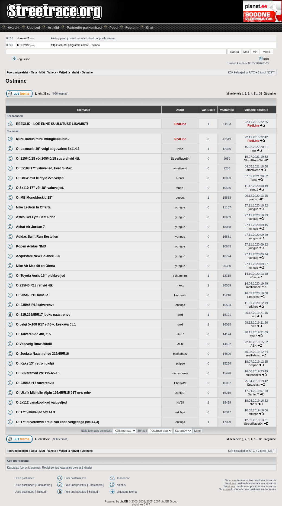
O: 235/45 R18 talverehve (35, 305)
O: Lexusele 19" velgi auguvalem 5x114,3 (47, 149)
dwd (180, 314)
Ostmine (87, 72)
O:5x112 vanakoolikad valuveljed (41, 402)
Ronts (180, 178)
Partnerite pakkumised (84, 28)
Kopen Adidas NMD (31, 246)
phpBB (124, 501)
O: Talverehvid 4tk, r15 (33, 334)
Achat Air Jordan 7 (30, 227)
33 (260, 93)
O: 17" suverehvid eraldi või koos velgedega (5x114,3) (57, 422)
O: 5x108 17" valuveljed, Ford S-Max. (44, 168)
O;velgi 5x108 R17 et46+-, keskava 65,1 (46, 324)
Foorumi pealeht (17, 72)
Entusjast (180, 295)
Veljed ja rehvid (69, 72)
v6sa (253, 277)
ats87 (180, 334)
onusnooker (180, 373)
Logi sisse (21, 59)
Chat (149, 28)
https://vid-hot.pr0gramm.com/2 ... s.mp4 (75, 45)
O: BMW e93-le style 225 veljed (39, 178)
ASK (180, 344)
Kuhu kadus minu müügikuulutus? (42, 139)
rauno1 (180, 187)
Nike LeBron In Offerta (33, 207)
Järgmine (270, 93)
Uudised (33, 28)
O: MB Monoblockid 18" (34, 197)
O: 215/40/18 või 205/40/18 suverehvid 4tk (48, 158)
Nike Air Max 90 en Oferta (35, 266)
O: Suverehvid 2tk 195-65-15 (37, 373)
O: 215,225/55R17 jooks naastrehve (43, 315)
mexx (180, 285)
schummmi (180, 275)
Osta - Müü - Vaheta (43, 72)
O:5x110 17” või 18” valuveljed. (40, 188)
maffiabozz (253, 287)
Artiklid (53, 28)
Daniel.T (180, 392)
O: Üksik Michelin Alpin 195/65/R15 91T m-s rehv (53, 393)
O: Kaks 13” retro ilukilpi (35, 363)
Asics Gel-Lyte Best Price (35, 217)
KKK (264, 59)
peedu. (180, 197)
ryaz (180, 148)
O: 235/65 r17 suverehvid (35, 383)
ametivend (180, 168)
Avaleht (14, 28)
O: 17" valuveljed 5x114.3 (35, 412)
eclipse (180, 363)
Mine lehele (233, 93)
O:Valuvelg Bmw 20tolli (34, 344)
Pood (114, 28)
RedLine (180, 123)
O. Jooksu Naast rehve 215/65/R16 (42, 354)
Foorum (131, 28)
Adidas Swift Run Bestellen (37, 237)
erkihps (180, 305)
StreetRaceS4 (180, 158)
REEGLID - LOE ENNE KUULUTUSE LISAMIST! (52, 124)
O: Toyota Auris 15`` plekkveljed (40, 276)
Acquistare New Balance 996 (38, 256)
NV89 (180, 402)
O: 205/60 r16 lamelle (32, 295)
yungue (180, 207)
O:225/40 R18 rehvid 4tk (34, 285)
